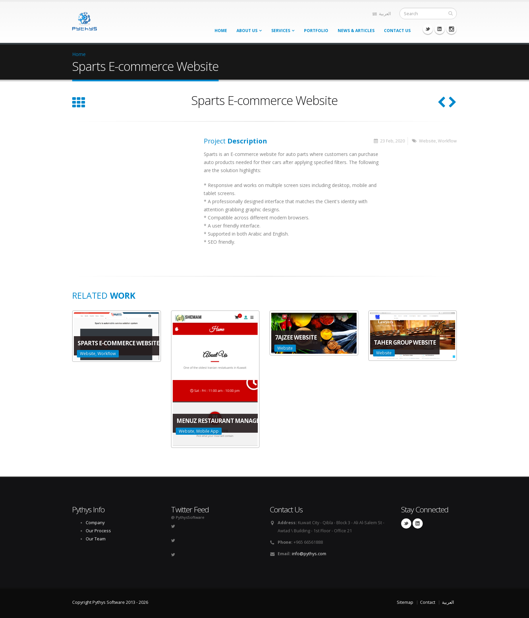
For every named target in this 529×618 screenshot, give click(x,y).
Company (95, 523)
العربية (381, 14)
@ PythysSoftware (187, 517)
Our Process (98, 531)
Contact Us (397, 30)
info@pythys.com (309, 554)
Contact (427, 602)
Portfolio (316, 30)
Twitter (428, 29)
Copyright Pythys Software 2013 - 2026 (110, 602)
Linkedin (440, 29)
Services (280, 30)
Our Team (96, 539)
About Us (246, 30)
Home (221, 30)
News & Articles (356, 30)
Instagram (451, 29)
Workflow (447, 141)
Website (427, 141)
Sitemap (405, 602)
